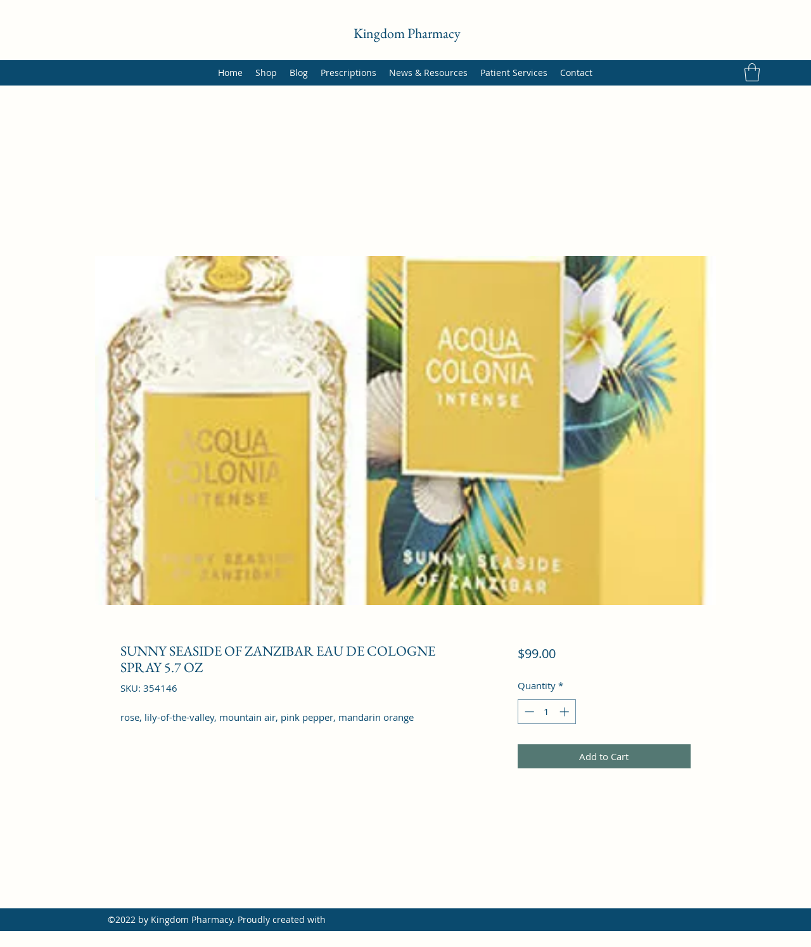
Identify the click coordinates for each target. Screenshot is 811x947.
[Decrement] (528, 711)
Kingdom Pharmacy (407, 33)
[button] (752, 72)
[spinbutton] (546, 711)
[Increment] (565, 711)
